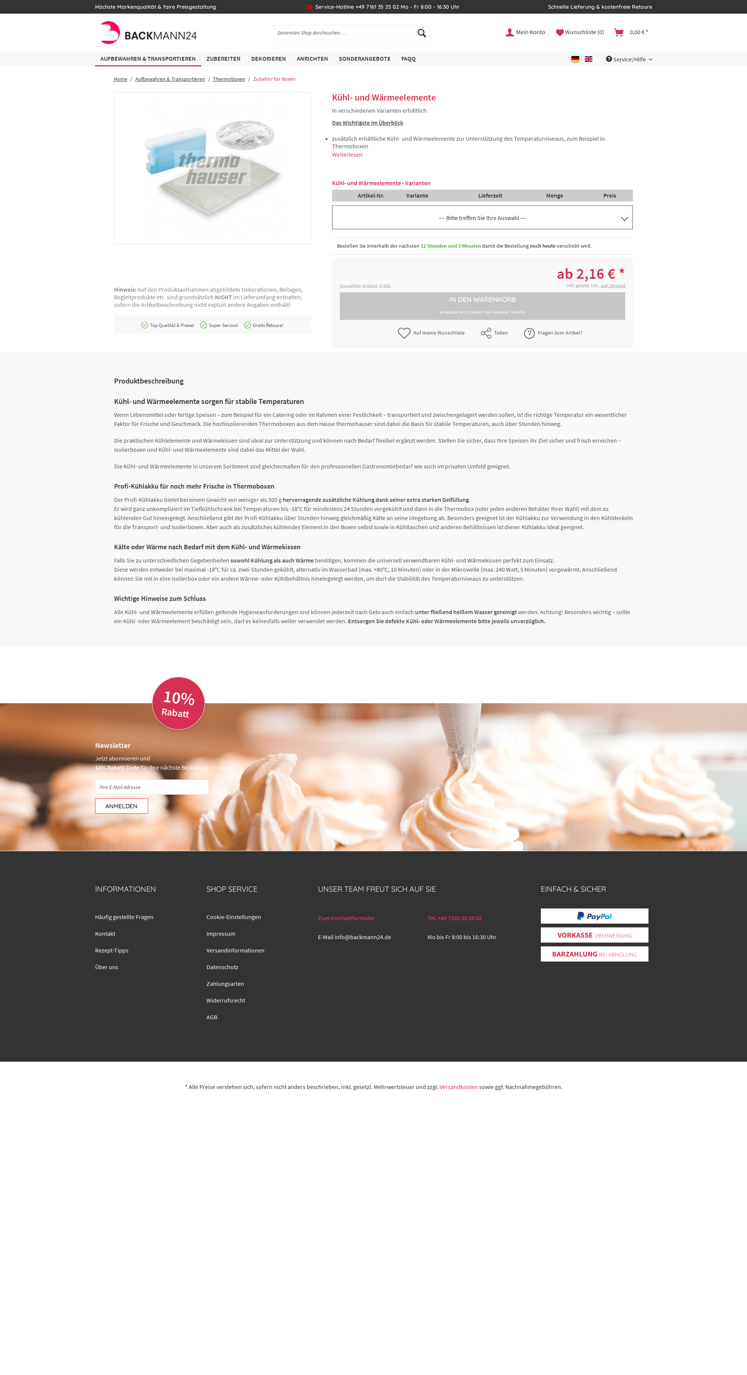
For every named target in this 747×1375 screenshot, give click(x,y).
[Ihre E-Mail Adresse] (152, 787)
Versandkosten (459, 1087)
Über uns (106, 967)
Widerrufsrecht (226, 1000)
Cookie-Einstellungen (234, 917)
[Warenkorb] (631, 32)
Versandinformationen (236, 950)
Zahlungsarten (225, 983)
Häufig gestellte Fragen (124, 917)
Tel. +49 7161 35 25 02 (455, 918)
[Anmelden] (121, 806)
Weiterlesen (347, 154)
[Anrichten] (312, 59)
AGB (212, 1017)
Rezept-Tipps (111, 950)
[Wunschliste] (580, 32)
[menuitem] (352, 36)
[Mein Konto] (526, 32)
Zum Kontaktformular (346, 918)
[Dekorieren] (268, 59)
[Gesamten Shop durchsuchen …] (352, 32)
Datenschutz (222, 967)
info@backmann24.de (363, 937)
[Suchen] (422, 32)
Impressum (221, 933)
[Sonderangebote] (365, 59)
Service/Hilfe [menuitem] (626, 59)
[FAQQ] (408, 59)
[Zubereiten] (223, 59)
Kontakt (105, 933)
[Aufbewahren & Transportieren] (148, 59)
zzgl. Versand (613, 285)
